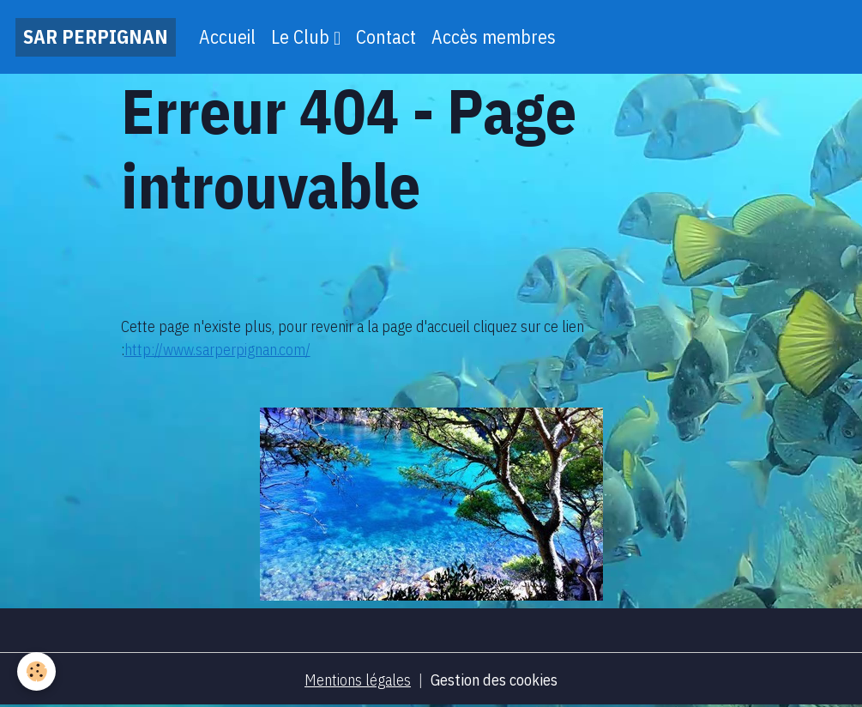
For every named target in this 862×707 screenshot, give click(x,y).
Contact (386, 37)
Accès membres (493, 37)
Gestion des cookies (494, 680)
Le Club (302, 37)
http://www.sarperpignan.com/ (217, 350)
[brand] (95, 37)
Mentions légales (357, 680)
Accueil (227, 37)
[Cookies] (36, 671)
